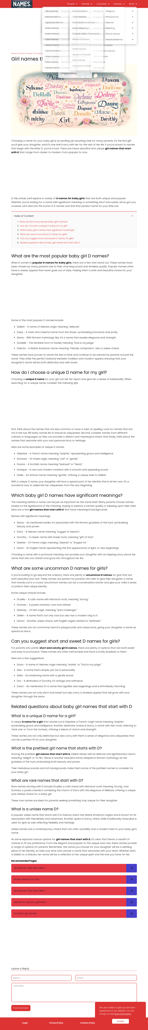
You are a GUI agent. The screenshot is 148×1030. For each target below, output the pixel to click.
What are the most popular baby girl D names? (43, 221)
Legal (25, 1023)
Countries (102, 3)
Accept (120, 1021)
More (131, 3)
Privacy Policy (56, 1023)
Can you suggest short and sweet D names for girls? (47, 238)
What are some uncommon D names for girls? (44, 234)
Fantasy (118, 3)
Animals (85, 3)
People (70, 3)
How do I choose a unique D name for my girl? (43, 225)
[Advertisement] (74, 30)
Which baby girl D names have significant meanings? (47, 230)
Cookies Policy (87, 1023)
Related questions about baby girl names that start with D (50, 242)
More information (123, 1014)
